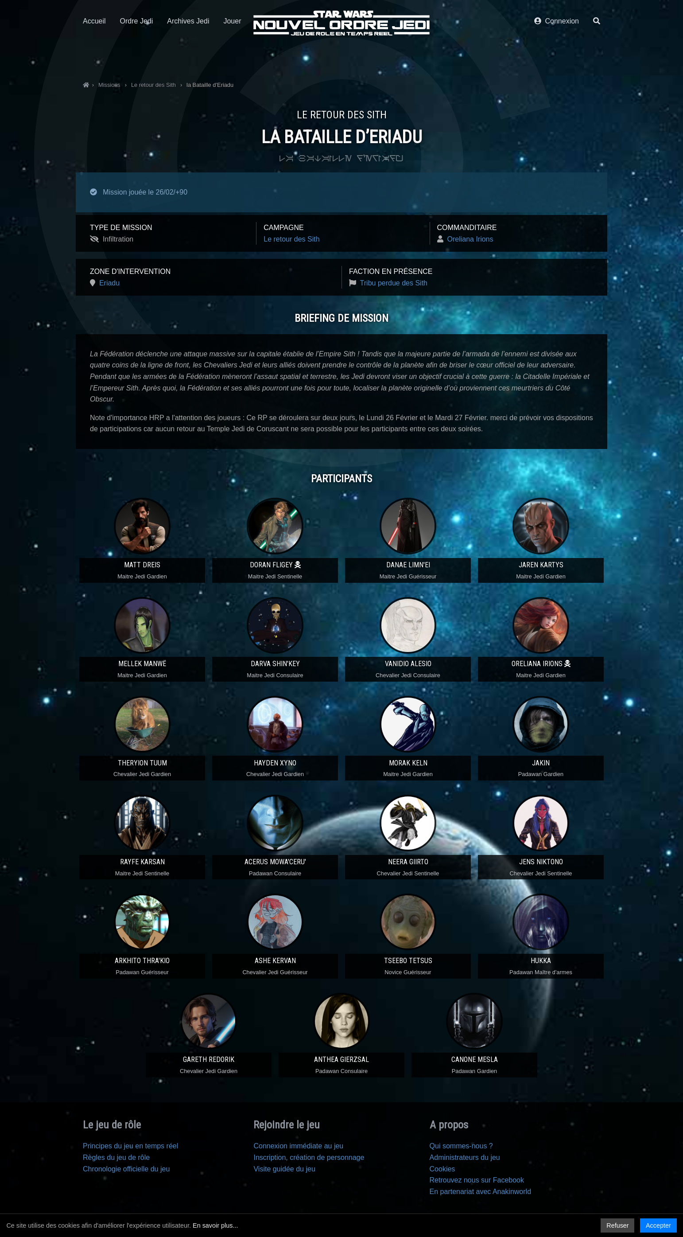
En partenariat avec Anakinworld (480, 1191)
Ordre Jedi (136, 56)
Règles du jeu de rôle (116, 1157)
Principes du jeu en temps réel (130, 1146)
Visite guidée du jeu (284, 1169)
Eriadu (109, 283)
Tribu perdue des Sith (393, 283)
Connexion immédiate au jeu (298, 1146)
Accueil (94, 56)
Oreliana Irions (470, 239)
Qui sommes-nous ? (461, 1146)
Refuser (617, 1225)
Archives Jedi (188, 56)
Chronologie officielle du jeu (126, 1169)
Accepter (658, 1225)
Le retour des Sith (291, 239)
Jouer (232, 56)
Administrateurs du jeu (465, 1157)
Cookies (442, 1169)
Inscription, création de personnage (308, 1157)
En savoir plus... (215, 1225)
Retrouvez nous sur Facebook (477, 1180)
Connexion (556, 56)
